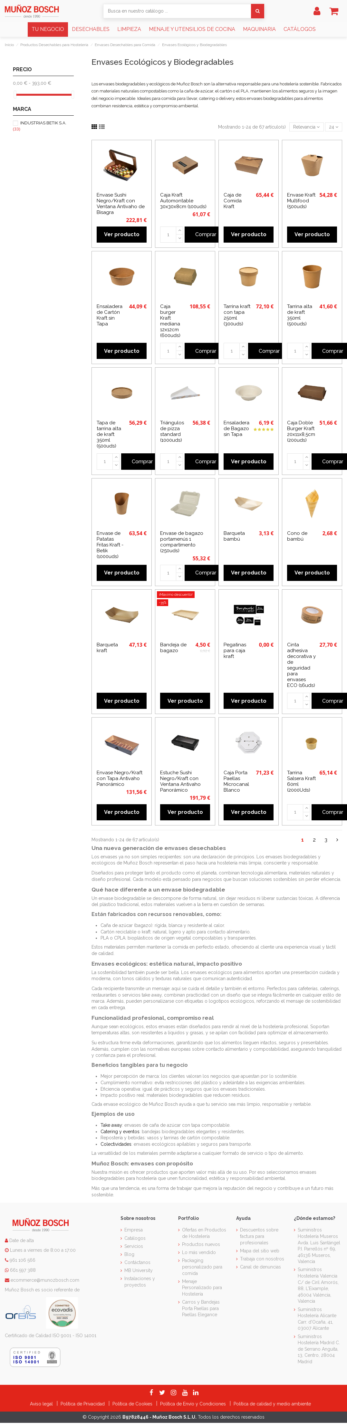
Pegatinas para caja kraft (235, 650)
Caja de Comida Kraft (233, 200)
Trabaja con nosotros (262, 1258)
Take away (111, 1125)
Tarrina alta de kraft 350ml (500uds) (299, 315)
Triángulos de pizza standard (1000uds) (172, 431)
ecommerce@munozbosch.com (45, 1280)
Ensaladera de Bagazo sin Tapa (236, 428)
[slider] (15, 95)
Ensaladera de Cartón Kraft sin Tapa (109, 315)
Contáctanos (137, 1262)
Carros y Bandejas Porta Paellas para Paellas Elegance (201, 1308)
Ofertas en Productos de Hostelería (204, 1233)
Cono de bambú (297, 536)
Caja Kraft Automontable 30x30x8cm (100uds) (183, 200)
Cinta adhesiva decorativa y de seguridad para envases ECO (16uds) (301, 665)
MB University (138, 1270)
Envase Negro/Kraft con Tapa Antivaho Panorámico (119, 778)
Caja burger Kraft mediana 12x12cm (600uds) (170, 321)
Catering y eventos (120, 1131)
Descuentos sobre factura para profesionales (259, 1236)
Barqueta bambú (234, 536)
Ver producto (122, 234)
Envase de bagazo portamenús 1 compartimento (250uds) (181, 542)
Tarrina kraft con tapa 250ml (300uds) (237, 315)
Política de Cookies (133, 1403)
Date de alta (21, 1240)
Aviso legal (42, 1403)
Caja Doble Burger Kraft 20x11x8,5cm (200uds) (301, 431)
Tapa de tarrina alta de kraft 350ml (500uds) (109, 434)
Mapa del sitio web (259, 1250)
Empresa (133, 1229)
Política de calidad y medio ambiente (272, 1403)
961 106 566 (22, 1260)
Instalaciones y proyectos (139, 1282)
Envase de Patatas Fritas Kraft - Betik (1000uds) (110, 544)
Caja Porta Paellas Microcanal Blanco (236, 781)
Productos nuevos (201, 1244)
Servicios (133, 1246)
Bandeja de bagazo (173, 647)
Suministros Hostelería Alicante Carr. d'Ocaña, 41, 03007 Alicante (317, 1319)
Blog (129, 1254)
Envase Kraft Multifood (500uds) (301, 200)
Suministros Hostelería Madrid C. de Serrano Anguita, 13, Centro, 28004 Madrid (319, 1349)
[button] (48, 29)
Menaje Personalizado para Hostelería (202, 1288)
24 (333, 127)
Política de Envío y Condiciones (193, 1403)
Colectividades (116, 1144)
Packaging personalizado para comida (202, 1267)
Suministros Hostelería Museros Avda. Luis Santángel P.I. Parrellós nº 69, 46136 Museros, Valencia (319, 1245)
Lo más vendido (199, 1252)
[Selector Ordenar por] (306, 127)
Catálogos (135, 1238)
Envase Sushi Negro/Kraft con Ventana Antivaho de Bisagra (121, 203)
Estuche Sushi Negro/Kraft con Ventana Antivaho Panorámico (180, 781)
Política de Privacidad (83, 1403)
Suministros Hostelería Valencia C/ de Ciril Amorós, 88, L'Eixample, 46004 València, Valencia (318, 1285)
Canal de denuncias (260, 1266)
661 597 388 (23, 1270)
